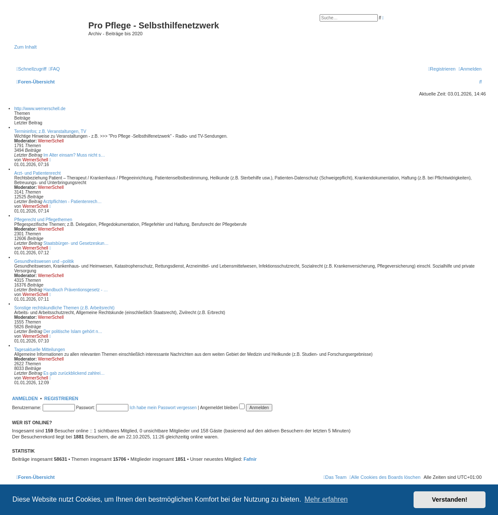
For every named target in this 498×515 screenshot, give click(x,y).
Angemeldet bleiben (222, 407)
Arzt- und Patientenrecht (37, 173)
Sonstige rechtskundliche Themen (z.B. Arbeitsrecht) (64, 307)
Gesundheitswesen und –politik (44, 261)
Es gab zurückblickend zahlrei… (74, 373)
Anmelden (25, 398)
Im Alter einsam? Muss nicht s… (74, 155)
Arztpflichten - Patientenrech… (72, 201)
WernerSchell (51, 141)
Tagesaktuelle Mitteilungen (39, 349)
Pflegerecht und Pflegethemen (43, 219)
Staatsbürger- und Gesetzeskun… (76, 243)
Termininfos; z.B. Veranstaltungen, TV (50, 131)
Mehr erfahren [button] (326, 499)
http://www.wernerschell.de (39, 108)
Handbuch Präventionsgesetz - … (76, 289)
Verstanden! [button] (449, 499)
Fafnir (250, 459)
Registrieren (61, 398)
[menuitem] (54, 68)
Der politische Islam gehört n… (73, 331)
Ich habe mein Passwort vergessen (163, 407)
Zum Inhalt (25, 46)
